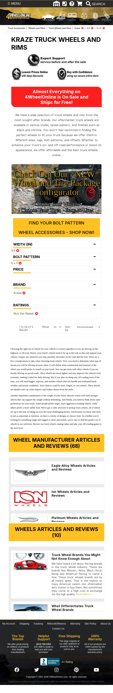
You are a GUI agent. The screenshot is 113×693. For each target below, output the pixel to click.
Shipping (24, 623)
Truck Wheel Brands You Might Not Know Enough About (76, 556)
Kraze (19, 293)
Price (56, 269)
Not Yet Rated (26, 313)
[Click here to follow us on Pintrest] (76, 670)
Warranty (75, 623)
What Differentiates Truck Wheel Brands (72, 608)
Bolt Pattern (56, 256)
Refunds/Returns (56, 623)
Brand (56, 284)
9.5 (15, 250)
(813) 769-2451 (43, 644)
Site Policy (90, 623)
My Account (8, 623)
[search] (95, 4)
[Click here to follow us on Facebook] (16, 670)
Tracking (38, 623)
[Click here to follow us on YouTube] (96, 670)
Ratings (56, 305)
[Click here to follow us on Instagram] (56, 670)
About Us (106, 623)
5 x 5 (16, 263)
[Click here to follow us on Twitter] (36, 670)
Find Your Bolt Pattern (56, 223)
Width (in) (56, 244)
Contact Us (58, 628)
